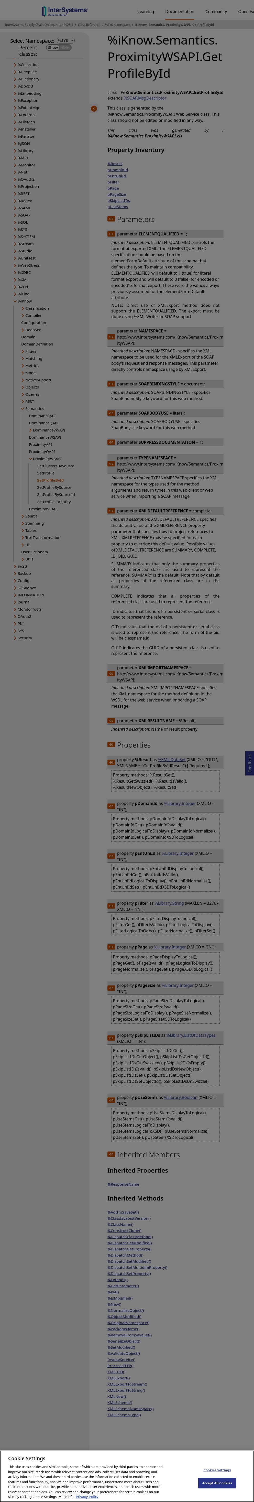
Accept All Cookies (217, 1488)
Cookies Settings (217, 1475)
